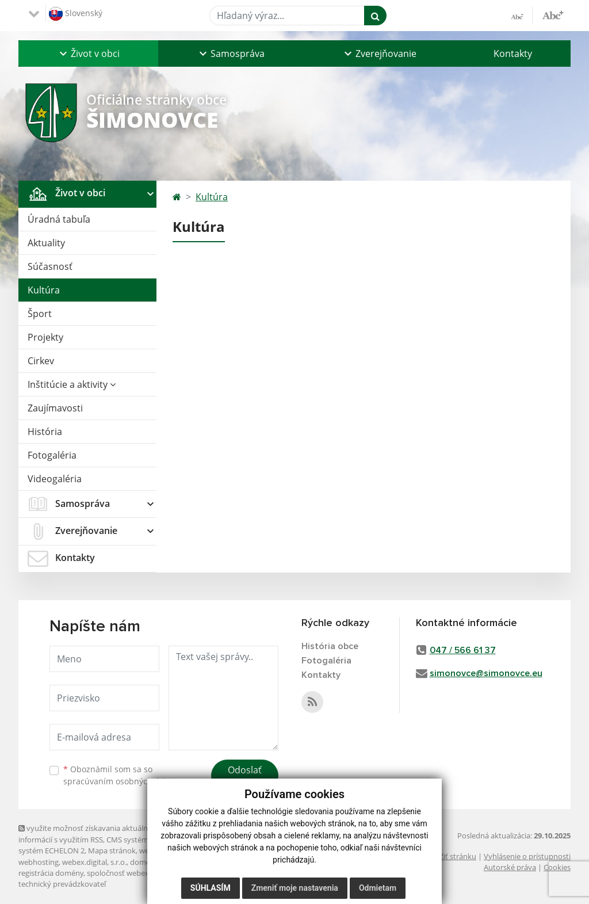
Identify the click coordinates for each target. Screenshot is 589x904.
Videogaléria (55, 478)
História (45, 431)
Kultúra (44, 290)
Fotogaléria (52, 455)
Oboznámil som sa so (122, 775)
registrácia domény (50, 873)
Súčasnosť (50, 266)
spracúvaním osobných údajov (122, 781)
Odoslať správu (245, 777)
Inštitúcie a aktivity (72, 384)
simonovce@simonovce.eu (486, 673)
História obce (329, 646)
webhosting (38, 862)
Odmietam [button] (377, 887)
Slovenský (75, 14)
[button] (88, 53)
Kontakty (513, 53)
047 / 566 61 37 (463, 650)
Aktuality (46, 243)
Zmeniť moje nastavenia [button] (294, 887)
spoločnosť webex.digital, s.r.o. (139, 873)
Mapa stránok (112, 850)
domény (144, 862)
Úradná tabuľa (59, 219)
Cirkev (41, 360)
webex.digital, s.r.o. (94, 862)
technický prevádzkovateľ (62, 884)
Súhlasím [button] (210, 887)
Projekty (45, 337)
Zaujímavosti (55, 408)
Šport (40, 313)
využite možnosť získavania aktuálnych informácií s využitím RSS (89, 833)
